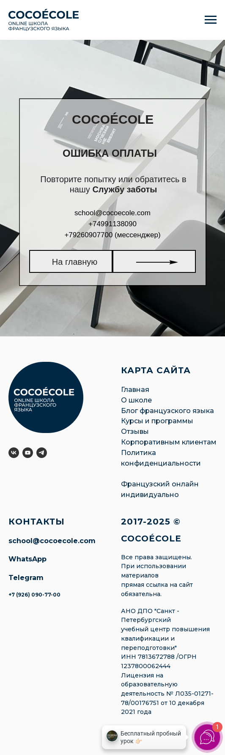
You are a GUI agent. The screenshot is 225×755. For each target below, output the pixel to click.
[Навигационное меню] (211, 20)
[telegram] (41, 452)
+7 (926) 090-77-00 (34, 594)
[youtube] (27, 452)
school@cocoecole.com (52, 541)
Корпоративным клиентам (169, 442)
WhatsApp (27, 559)
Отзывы (135, 431)
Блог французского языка (167, 411)
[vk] (13, 452)
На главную (74, 261)
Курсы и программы (157, 421)
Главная (135, 390)
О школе (136, 400)
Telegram (26, 578)
